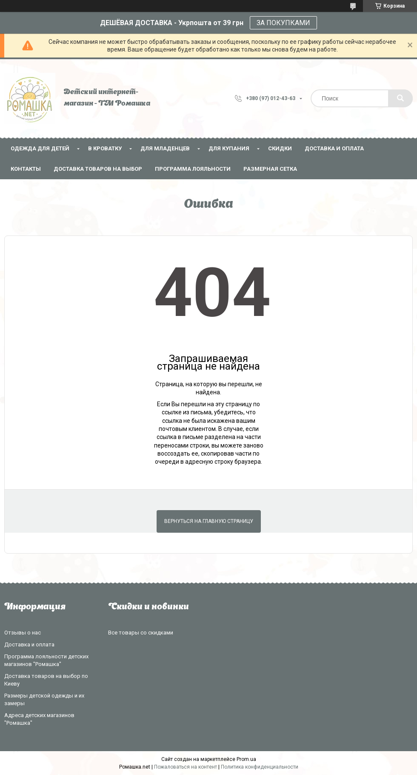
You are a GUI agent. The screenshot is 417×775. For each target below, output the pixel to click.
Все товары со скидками (140, 632)
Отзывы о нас (22, 632)
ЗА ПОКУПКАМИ (283, 23)
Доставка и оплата (334, 148)
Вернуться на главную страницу (208, 521)
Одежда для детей (40, 148)
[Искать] (400, 98)
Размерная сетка (270, 169)
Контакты (26, 169)
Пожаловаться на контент (185, 767)
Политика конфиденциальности (259, 767)
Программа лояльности (193, 169)
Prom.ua (246, 759)
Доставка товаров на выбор (98, 169)
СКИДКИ (280, 148)
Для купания (228, 148)
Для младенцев (165, 148)
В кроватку (105, 148)
